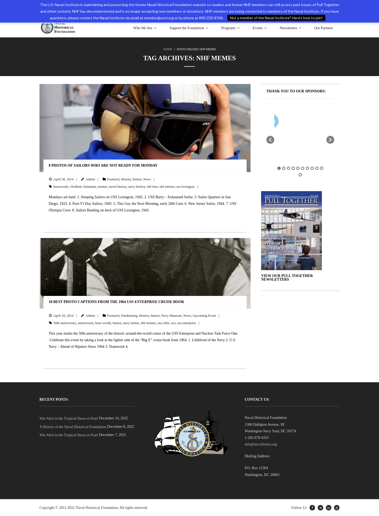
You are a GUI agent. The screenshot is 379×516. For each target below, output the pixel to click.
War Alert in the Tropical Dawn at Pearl (68, 418)
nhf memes (166, 186)
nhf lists (152, 186)
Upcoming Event (204, 315)
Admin (90, 179)
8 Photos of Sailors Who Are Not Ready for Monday (103, 165)
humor (137, 179)
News (147, 179)
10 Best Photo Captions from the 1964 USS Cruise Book (116, 302)
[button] (270, 139)
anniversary (86, 323)
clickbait (76, 186)
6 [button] (302, 168)
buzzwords (60, 186)
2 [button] (283, 168)
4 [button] (293, 168)
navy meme (131, 323)
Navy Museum (171, 315)
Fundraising (129, 315)
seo (173, 323)
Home (167, 49)
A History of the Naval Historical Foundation (72, 427)
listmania (89, 186)
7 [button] (307, 168)
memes (102, 186)
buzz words (103, 323)
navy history (136, 186)
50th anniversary (64, 323)
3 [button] (288, 168)
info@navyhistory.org (261, 444)
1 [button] (279, 168)
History (126, 179)
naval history (118, 186)
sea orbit (163, 323)
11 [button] (300, 174)
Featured (113, 179)
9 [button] (316, 168)
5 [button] (298, 168)
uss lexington (185, 186)
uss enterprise (186, 323)
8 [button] (312, 168)
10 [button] (321, 168)
